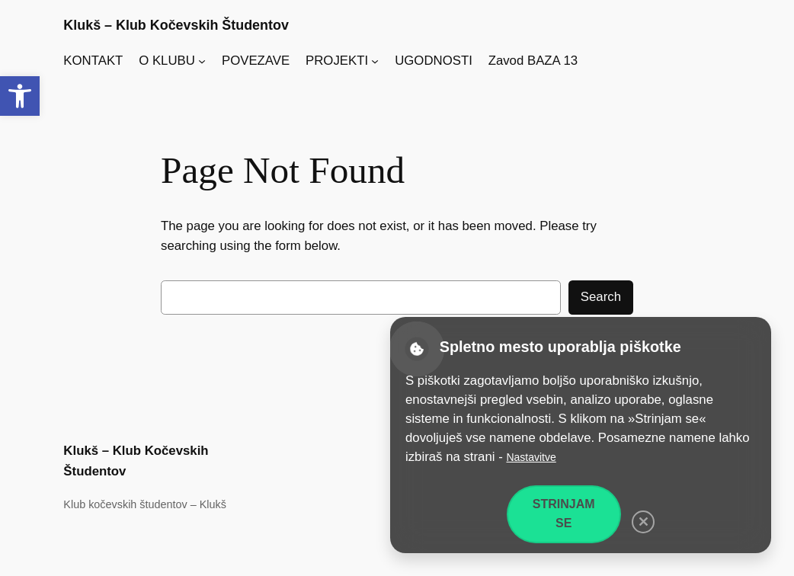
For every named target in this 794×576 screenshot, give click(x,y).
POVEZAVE (256, 60)
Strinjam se (564, 514)
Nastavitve (530, 457)
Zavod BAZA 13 (533, 60)
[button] (20, 96)
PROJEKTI (337, 60)
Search (601, 297)
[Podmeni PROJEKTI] (375, 61)
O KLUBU (167, 60)
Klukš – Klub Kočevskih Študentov (176, 25)
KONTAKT (93, 60)
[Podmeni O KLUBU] (202, 61)
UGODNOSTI (433, 60)
